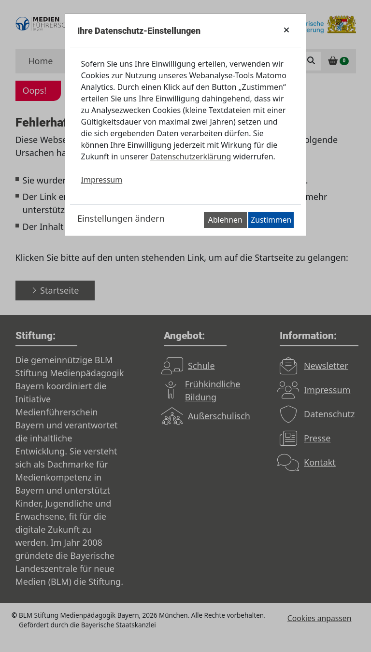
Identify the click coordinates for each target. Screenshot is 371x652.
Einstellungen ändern (121, 218)
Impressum (102, 179)
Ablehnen (225, 219)
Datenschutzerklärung (190, 156)
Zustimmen (271, 219)
